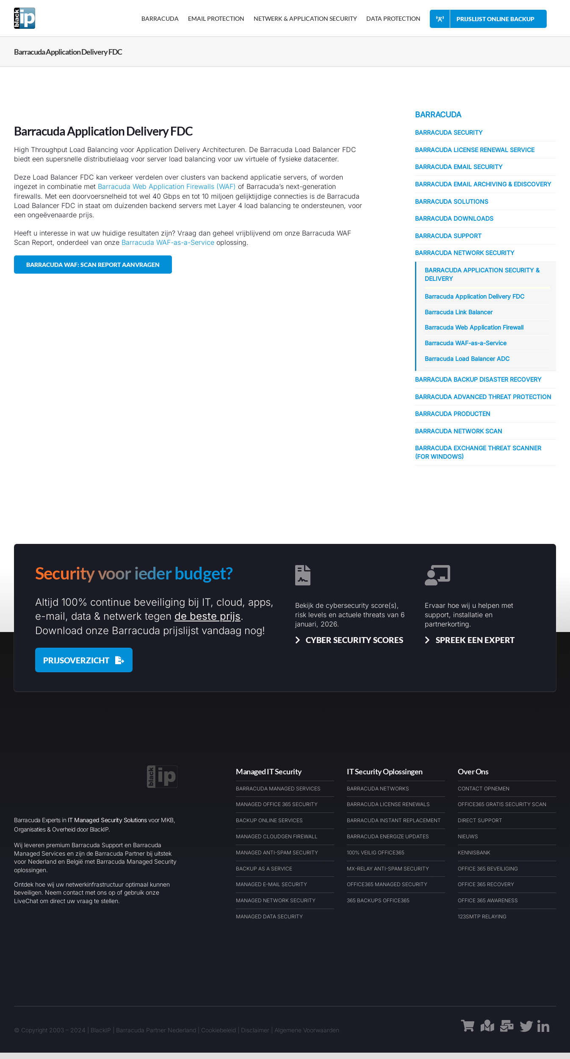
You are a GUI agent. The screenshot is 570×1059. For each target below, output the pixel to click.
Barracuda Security (449, 132)
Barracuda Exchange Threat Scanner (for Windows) (478, 452)
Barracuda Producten (452, 413)
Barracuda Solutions (451, 201)
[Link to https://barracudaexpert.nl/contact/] (507, 1030)
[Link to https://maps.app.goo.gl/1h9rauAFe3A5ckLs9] (487, 1030)
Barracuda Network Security (465, 252)
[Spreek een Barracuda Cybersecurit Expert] (468, 640)
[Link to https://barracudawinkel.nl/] (468, 1030)
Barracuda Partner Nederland (156, 1030)
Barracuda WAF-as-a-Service (168, 242)
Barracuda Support (448, 235)
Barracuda (438, 114)
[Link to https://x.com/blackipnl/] (526, 1030)
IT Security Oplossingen (385, 771)
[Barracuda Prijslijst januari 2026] (84, 660)
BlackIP (101, 1030)
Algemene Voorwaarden (306, 1030)
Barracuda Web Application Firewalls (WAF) (167, 186)
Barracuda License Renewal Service (474, 149)
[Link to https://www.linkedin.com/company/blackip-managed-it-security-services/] (543, 1030)
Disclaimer (255, 1030)
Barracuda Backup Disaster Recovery (478, 379)
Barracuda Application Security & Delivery (482, 274)
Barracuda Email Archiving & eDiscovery (483, 184)
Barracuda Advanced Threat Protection (483, 396)
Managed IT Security (269, 771)
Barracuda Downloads (454, 218)
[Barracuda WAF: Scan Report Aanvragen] (93, 264)
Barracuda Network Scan (458, 431)
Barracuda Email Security (459, 166)
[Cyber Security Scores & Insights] (347, 640)
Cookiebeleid (218, 1030)
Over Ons (473, 771)
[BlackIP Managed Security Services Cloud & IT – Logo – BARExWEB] (162, 769)
